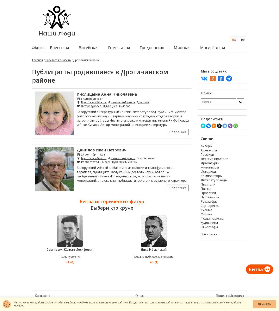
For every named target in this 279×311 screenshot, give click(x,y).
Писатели (208, 184)
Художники (209, 223)
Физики (206, 214)
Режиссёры (209, 201)
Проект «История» (230, 296)
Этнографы (209, 227)
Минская (182, 47)
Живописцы (210, 167)
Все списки (209, 234)
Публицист (110, 106)
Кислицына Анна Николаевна (107, 94)
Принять (264, 304)
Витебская (88, 47)
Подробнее (178, 132)
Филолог (124, 106)
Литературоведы (214, 180)
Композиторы (211, 176)
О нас (139, 296)
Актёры (206, 146)
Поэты (206, 189)
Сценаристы (210, 206)
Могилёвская (212, 47)
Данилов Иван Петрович (102, 150)
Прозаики (208, 193)
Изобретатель (90, 162)
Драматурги (210, 163)
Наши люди (56, 33)
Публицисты (210, 197)
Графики (207, 154)
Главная (37, 60)
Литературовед (91, 106)
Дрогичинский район (121, 102)
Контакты (42, 296)
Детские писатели (214, 159)
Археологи (209, 150)
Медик (106, 162)
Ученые (206, 210)
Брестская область (58, 60)
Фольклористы (212, 218)
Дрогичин (143, 102)
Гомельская (119, 47)
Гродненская (152, 47)
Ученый (133, 162)
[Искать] (240, 101)
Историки (208, 171)
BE (243, 40)
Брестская (59, 47)
